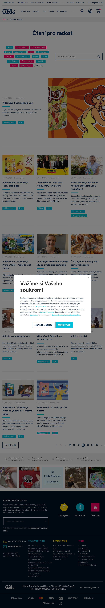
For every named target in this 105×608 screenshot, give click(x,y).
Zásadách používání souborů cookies (66, 315)
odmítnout (34, 315)
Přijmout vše (41, 306)
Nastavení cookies (47, 312)
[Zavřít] (88, 277)
